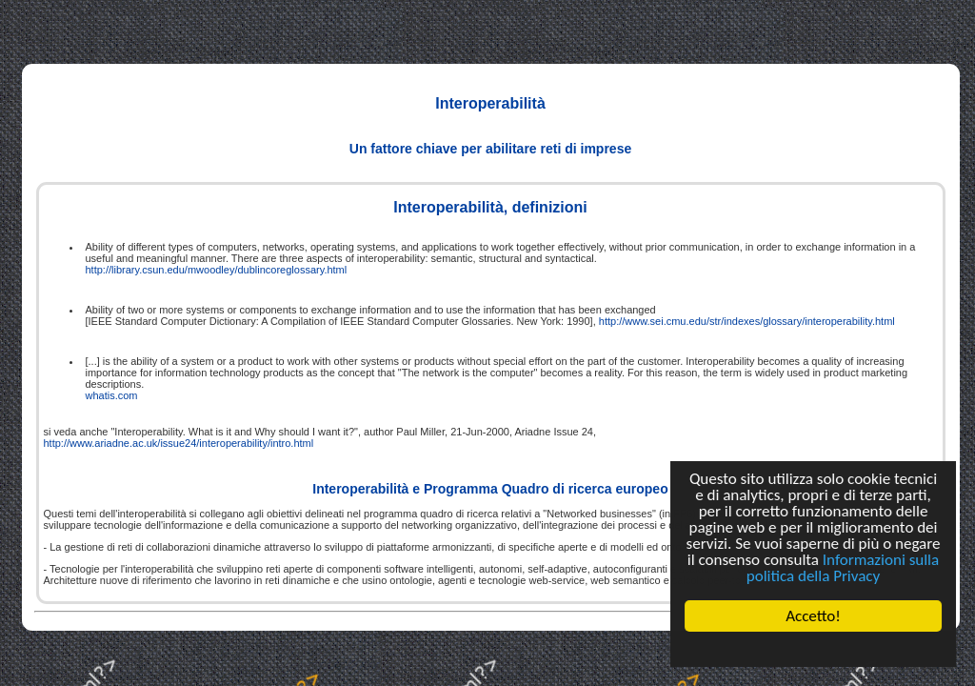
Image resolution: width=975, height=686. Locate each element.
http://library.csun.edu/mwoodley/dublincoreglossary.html (217, 269)
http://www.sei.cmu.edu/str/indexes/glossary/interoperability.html (747, 321)
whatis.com (112, 395)
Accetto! (813, 616)
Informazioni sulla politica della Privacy (842, 568)
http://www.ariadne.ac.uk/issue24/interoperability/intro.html (179, 443)
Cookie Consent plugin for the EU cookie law (813, 648)
